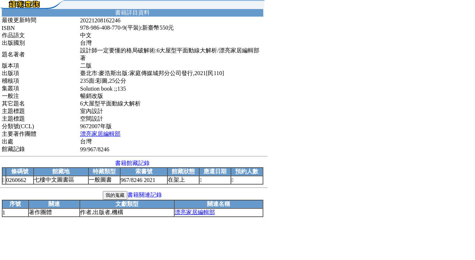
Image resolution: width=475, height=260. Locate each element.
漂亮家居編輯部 (100, 134)
